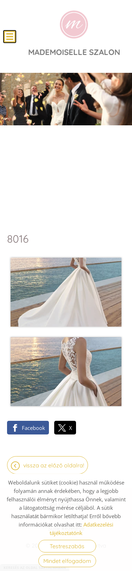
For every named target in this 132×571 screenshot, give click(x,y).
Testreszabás (67, 546)
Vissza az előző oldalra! (53, 465)
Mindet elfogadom (67, 560)
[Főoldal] (74, 25)
